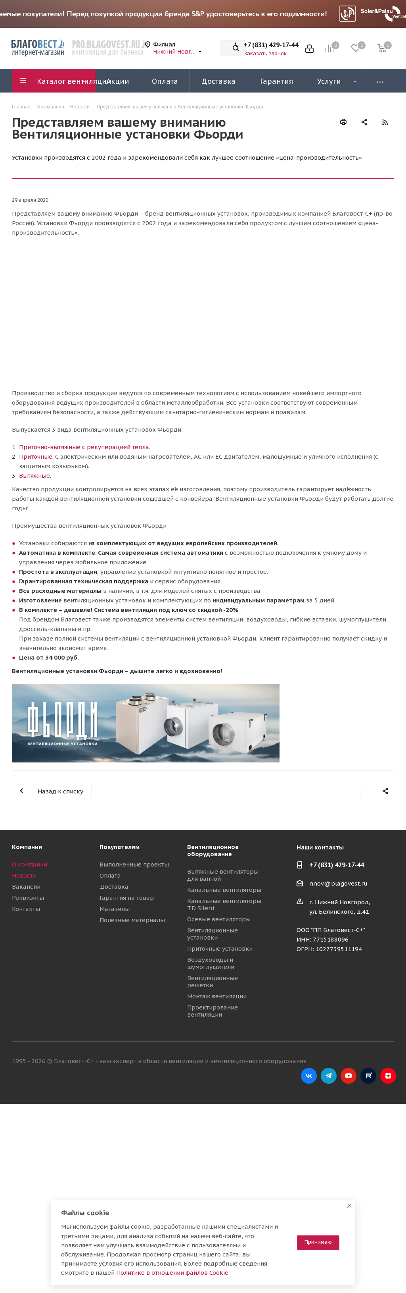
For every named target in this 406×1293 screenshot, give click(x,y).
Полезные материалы (132, 920)
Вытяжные (34, 475)
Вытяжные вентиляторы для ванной (223, 875)
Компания (27, 847)
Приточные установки (220, 948)
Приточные (35, 456)
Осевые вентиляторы (219, 919)
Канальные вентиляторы (224, 890)
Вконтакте (309, 1076)
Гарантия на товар (127, 897)
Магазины (115, 909)
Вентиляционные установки (212, 933)
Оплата (110, 875)
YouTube (348, 1076)
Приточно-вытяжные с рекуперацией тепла (84, 447)
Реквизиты (28, 897)
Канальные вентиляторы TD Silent (224, 904)
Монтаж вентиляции (217, 996)
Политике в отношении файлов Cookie (172, 1272)
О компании (29, 864)
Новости (24, 875)
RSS (384, 122)
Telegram (329, 1076)
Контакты (26, 909)
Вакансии (26, 886)
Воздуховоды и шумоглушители (210, 963)
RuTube (368, 1076)
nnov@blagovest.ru (338, 884)
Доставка (114, 886)
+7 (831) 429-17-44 (270, 45)
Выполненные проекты (134, 864)
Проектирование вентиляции (212, 1011)
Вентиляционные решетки (212, 981)
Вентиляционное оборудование (213, 850)
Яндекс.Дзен (388, 1076)
